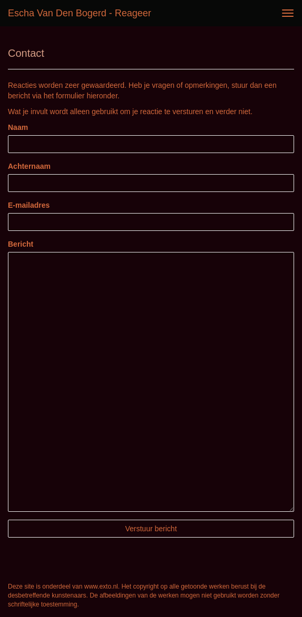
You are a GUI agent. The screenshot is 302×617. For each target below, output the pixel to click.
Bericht (20, 244)
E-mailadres (29, 205)
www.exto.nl (101, 586)
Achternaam (29, 166)
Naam (18, 127)
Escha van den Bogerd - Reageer (79, 13)
